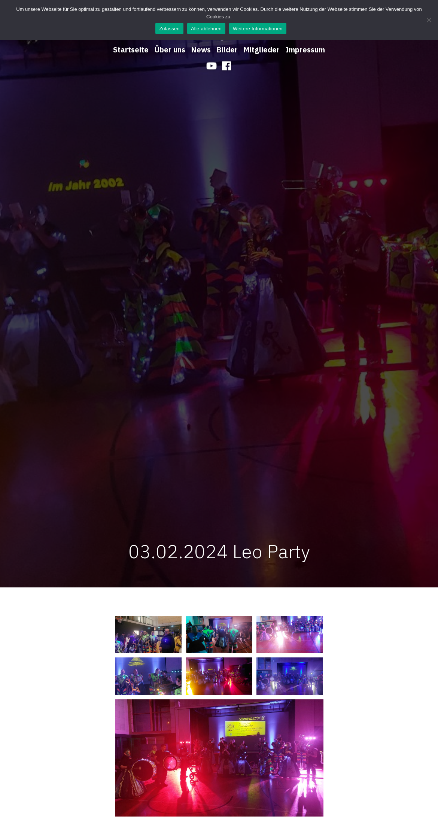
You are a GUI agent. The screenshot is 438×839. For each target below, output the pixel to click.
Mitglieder (262, 49)
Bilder (227, 49)
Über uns (170, 49)
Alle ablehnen (206, 28)
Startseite (131, 49)
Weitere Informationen (258, 28)
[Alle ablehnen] (428, 20)
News (201, 49)
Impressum (305, 49)
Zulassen (169, 28)
